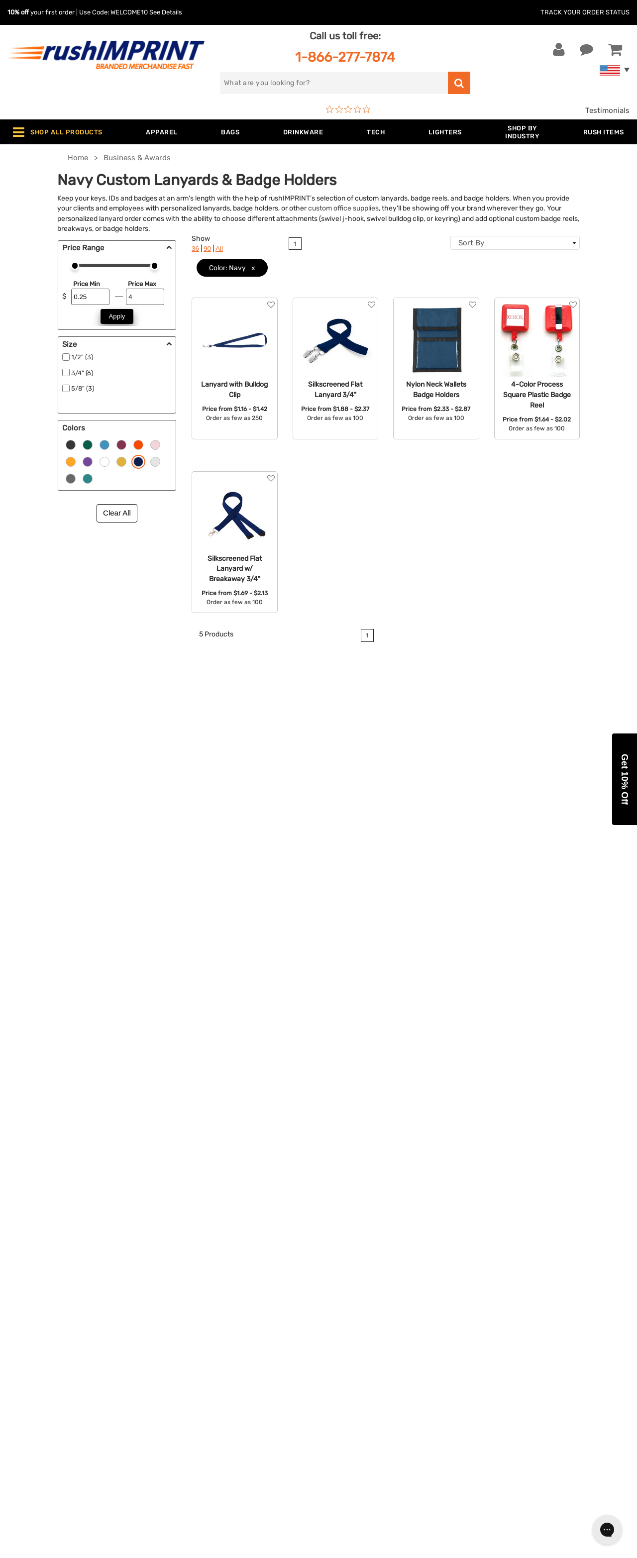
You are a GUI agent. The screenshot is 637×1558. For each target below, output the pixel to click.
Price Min (86, 284)
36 (195, 248)
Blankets (186, 1413)
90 (207, 248)
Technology (191, 1352)
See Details (165, 12)
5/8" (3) (82, 388)
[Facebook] (489, 1381)
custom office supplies (343, 208)
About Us (342, 1291)
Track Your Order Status (585, 12)
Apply (117, 316)
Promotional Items (203, 1398)
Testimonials (607, 110)
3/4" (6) (82, 373)
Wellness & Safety (201, 1382)
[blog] (519, 1381)
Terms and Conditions (364, 1367)
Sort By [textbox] (471, 242)
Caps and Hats (196, 1428)
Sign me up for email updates (543, 1316)
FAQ (333, 1337)
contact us (409, 948)
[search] (334, 83)
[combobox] (515, 243)
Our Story (342, 1307)
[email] (544, 1297)
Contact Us (39, 1291)
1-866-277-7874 (345, 57)
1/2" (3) (82, 357)
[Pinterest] (534, 1381)
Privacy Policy (350, 1382)
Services (340, 1322)
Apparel (184, 1291)
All (219, 248)
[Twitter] (504, 1381)
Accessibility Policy (360, 1398)
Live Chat (39, 1307)
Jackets (185, 1307)
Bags (179, 1322)
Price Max (142, 284)
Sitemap (340, 1413)
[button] (624, 779)
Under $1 (186, 1443)
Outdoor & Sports (201, 1367)
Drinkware (188, 1337)
